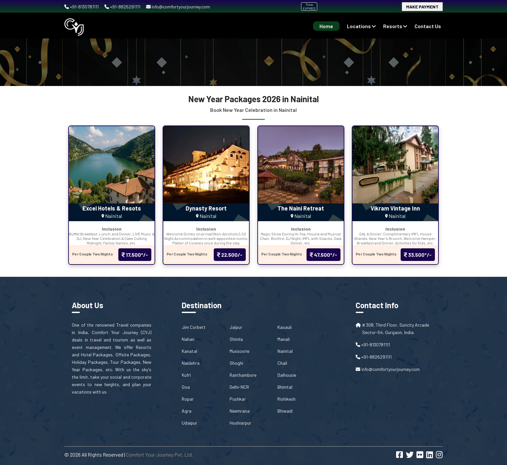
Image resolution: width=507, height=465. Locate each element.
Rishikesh (286, 399)
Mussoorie (239, 351)
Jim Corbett (194, 327)
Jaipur (236, 327)
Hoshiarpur (240, 423)
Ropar (188, 399)
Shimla (236, 339)
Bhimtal (284, 387)
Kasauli (284, 327)
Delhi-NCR (239, 387)
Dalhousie (286, 375)
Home (326, 26)
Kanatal (189, 351)
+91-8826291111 (122, 6)
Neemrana (240, 411)
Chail (282, 363)
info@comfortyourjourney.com (178, 6)
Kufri (186, 375)
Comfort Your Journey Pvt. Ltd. (159, 454)
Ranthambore (243, 375)
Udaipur (189, 423)
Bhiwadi (285, 411)
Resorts (395, 26)
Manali (283, 339)
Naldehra (191, 363)
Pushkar (238, 399)
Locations (361, 26)
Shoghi (236, 363)
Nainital (285, 351)
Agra (186, 411)
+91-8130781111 (82, 6)
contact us (428, 26)
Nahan (188, 339)
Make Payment (422, 6)
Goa (186, 387)
